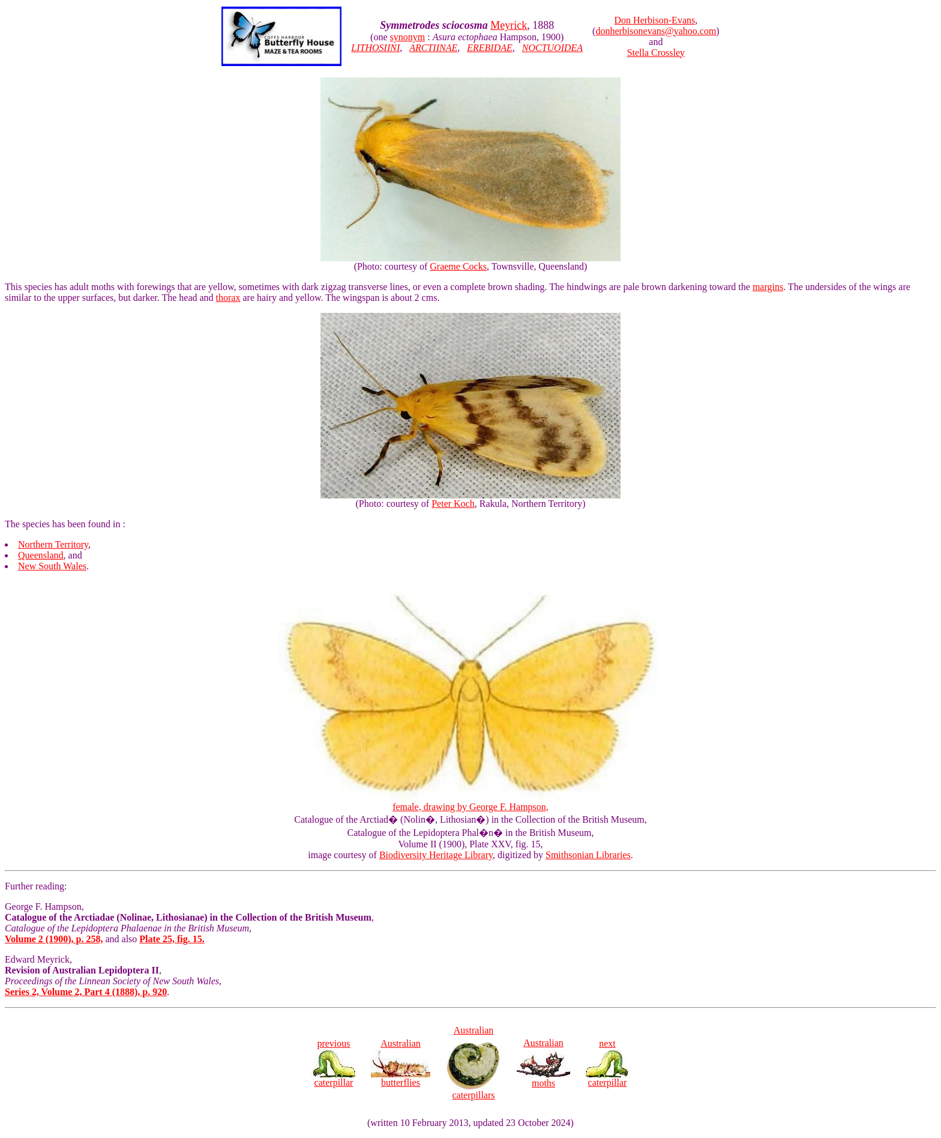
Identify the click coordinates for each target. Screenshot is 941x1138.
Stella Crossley (656, 52)
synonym (407, 37)
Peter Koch (453, 503)
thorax (228, 297)
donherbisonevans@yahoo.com (655, 31)
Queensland (41, 555)
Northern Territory (53, 544)
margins (768, 287)
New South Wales (52, 566)
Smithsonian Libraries (588, 855)
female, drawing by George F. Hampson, (470, 802)
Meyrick (508, 25)
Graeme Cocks (458, 266)
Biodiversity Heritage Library (436, 855)
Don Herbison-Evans (655, 20)
